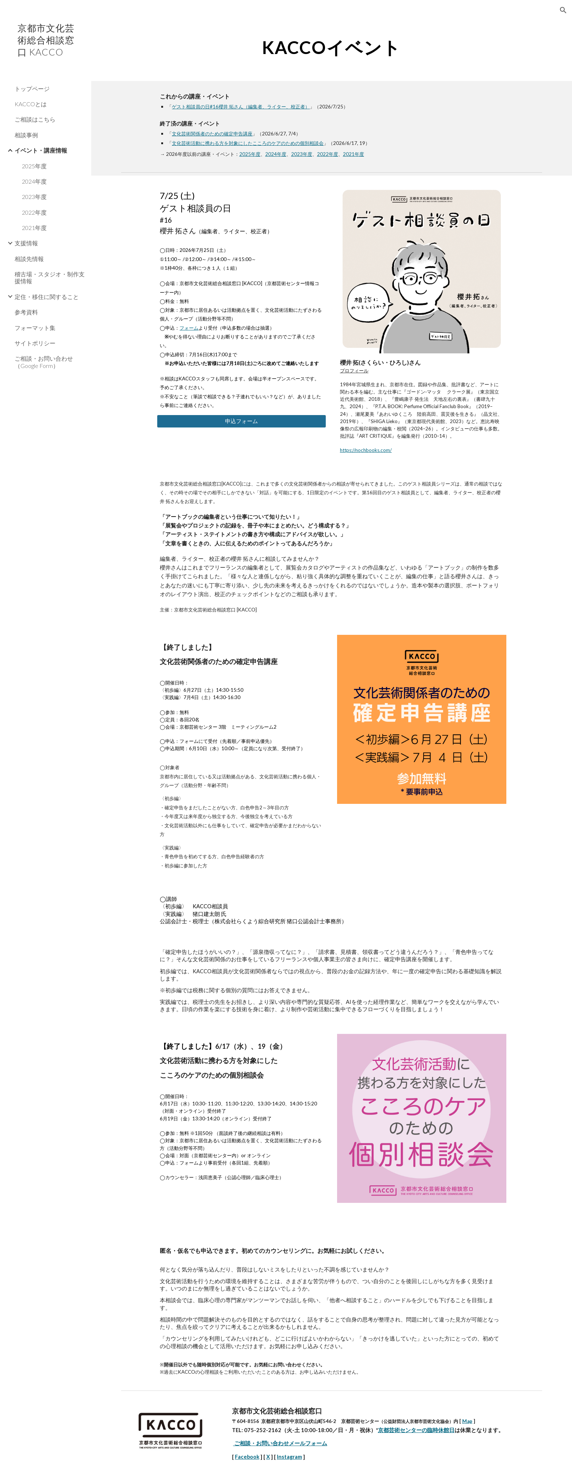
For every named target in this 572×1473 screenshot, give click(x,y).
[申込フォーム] (241, 421)
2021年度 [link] (34, 227)
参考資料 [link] (26, 311)
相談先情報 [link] (29, 258)
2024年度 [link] (34, 181)
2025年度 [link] (34, 165)
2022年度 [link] (34, 212)
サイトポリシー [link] (35, 343)
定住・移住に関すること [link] (47, 296)
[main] (331, 46)
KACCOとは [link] (31, 103)
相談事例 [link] (26, 134)
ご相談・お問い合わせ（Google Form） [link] (44, 362)
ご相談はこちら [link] (35, 119)
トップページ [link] (32, 88)
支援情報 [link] (26, 242)
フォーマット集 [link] (35, 327)
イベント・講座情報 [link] (41, 150)
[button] (563, 10)
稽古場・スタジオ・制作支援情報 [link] (50, 277)
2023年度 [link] (34, 196)
